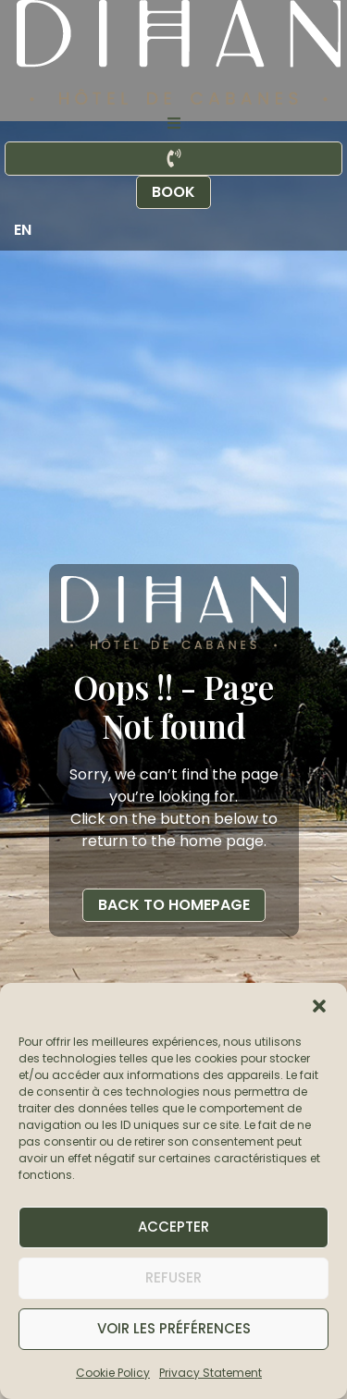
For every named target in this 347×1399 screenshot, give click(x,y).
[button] (319, 1006)
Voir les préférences (174, 1328)
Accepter (173, 1226)
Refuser (173, 1277)
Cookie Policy (113, 1373)
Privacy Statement (210, 1373)
